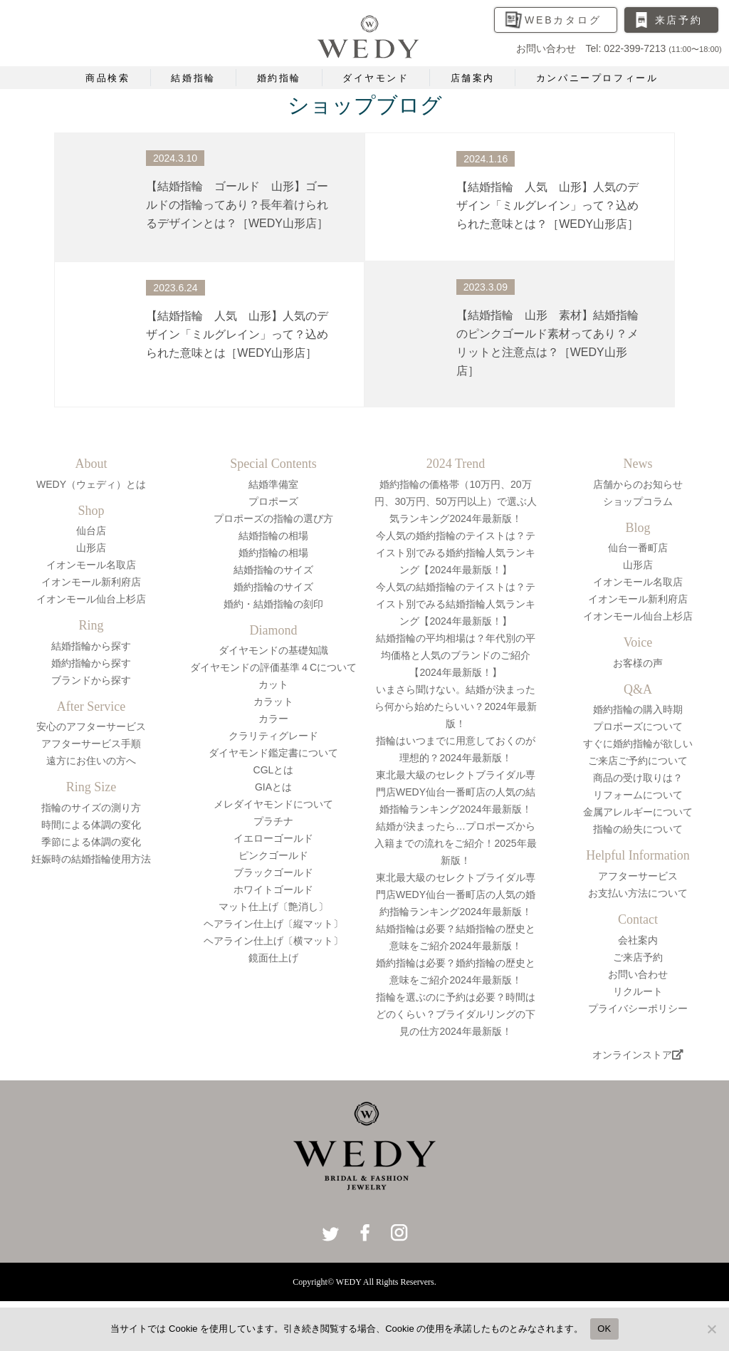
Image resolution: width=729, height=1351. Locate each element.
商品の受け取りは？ (638, 777)
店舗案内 (473, 78)
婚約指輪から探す (91, 663)
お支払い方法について (638, 893)
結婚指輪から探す (91, 646)
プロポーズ (273, 501)
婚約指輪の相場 (273, 552)
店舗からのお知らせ (638, 484)
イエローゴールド (273, 838)
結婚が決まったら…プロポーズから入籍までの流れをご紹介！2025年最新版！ (455, 843)
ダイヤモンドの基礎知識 (273, 650)
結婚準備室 (273, 484)
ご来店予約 (638, 957)
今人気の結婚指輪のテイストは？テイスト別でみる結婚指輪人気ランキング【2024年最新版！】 (455, 604)
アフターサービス (638, 876)
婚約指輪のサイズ (273, 587)
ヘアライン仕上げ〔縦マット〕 (273, 923)
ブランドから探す (91, 680)
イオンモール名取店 (91, 564)
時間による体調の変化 (91, 824)
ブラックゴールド (273, 872)
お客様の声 (638, 663)
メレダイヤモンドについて (273, 804)
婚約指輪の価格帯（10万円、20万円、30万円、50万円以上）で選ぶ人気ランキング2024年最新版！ (455, 501)
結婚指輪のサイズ (273, 569)
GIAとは (273, 787)
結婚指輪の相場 (273, 535)
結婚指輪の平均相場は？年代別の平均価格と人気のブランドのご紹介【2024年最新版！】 (455, 655)
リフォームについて (638, 794)
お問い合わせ (638, 974)
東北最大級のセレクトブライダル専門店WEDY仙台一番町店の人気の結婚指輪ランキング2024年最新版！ (455, 792)
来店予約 (679, 20)
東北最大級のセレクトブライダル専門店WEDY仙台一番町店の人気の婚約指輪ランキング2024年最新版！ (455, 894)
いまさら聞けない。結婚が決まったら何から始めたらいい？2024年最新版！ (455, 706)
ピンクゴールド (273, 855)
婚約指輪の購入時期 (638, 709)
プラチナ (273, 821)
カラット (273, 701)
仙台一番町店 (638, 547)
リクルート (638, 991)
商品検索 (107, 78)
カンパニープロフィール (597, 78)
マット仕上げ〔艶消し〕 (273, 906)
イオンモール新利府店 (91, 582)
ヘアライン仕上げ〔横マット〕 (273, 940)
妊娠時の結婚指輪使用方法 (91, 859)
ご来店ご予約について (638, 760)
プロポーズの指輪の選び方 (273, 518)
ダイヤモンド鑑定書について (273, 752)
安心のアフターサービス (91, 726)
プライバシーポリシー (638, 1008)
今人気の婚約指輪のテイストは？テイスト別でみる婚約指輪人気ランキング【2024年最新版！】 (455, 552)
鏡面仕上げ (273, 958)
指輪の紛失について (638, 829)
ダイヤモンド (375, 78)
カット (273, 684)
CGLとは (273, 770)
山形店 (91, 547)
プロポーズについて (638, 726)
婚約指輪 (279, 78)
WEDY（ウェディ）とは (91, 484)
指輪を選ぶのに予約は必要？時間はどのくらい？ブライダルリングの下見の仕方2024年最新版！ (455, 1014)
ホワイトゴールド (273, 889)
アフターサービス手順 (91, 743)
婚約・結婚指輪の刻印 (273, 604)
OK (604, 1328)
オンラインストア (637, 1054)
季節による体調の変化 (91, 841)
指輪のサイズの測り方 (91, 807)
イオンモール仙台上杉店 (91, 599)
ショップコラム (638, 501)
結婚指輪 (193, 78)
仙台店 (91, 530)
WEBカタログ (563, 20)
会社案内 (638, 940)
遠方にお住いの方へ (91, 760)
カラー (273, 718)
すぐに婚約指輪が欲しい (638, 743)
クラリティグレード (273, 735)
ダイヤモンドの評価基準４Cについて (273, 667)
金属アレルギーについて (638, 812)
